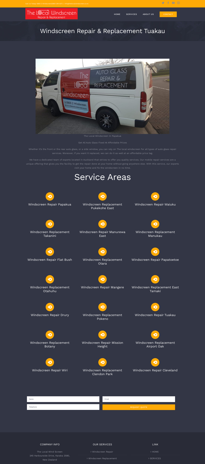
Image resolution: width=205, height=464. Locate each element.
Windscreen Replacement (102, 458)
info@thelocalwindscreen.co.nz (76, 4)
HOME (155, 451)
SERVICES (155, 458)
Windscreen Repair (102, 451)
